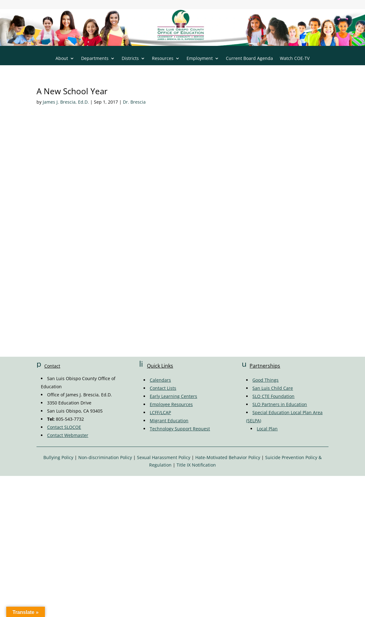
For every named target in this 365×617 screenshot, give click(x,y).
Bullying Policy (58, 457)
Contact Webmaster (67, 435)
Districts (130, 58)
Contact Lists (163, 388)
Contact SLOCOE (64, 427)
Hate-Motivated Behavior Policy (227, 457)
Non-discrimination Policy (105, 457)
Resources (162, 58)
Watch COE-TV (294, 58)
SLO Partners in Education (279, 404)
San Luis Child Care (272, 388)
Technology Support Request (180, 429)
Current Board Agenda (249, 58)
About (62, 58)
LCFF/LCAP (160, 412)
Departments (95, 58)
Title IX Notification (196, 465)
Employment (200, 58)
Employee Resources (171, 404)
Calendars (160, 380)
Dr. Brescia (134, 102)
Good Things (265, 380)
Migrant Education (169, 421)
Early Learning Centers (173, 396)
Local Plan (267, 429)
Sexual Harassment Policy (163, 457)
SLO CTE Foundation (273, 396)
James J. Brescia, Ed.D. (66, 102)
